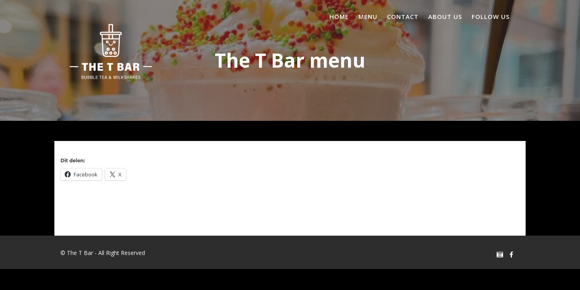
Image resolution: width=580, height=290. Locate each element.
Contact (402, 16)
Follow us (491, 16)
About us (445, 16)
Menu (367, 16)
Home (339, 16)
